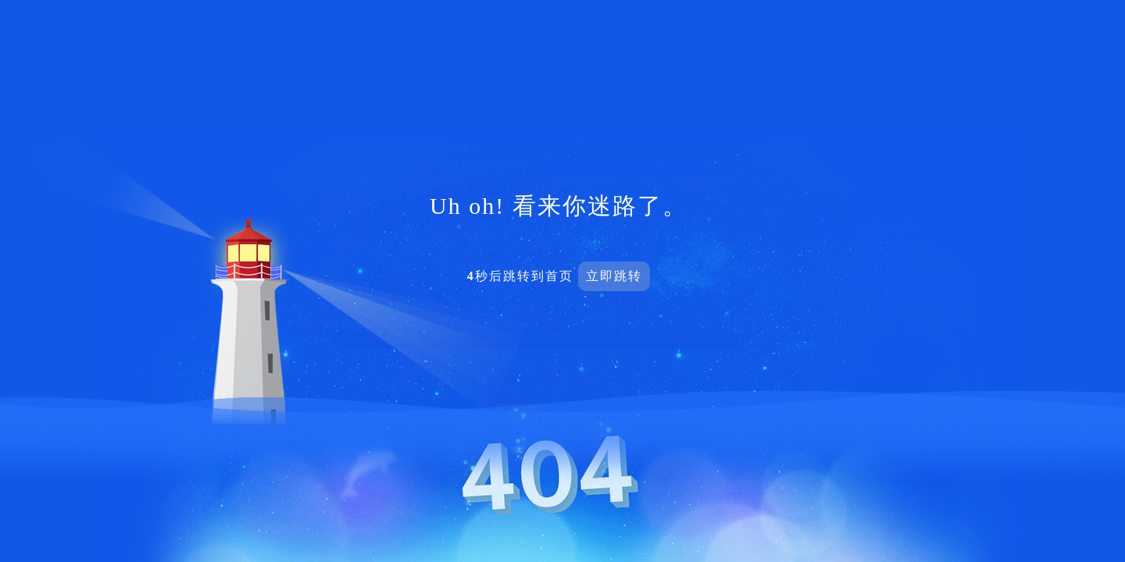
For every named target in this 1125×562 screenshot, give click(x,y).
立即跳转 (614, 276)
